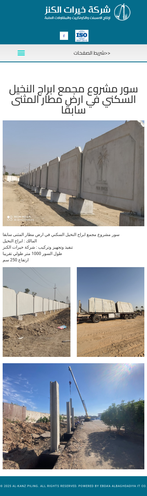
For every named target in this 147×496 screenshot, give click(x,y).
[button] (21, 53)
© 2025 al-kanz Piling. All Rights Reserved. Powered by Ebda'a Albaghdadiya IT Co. (73, 486)
